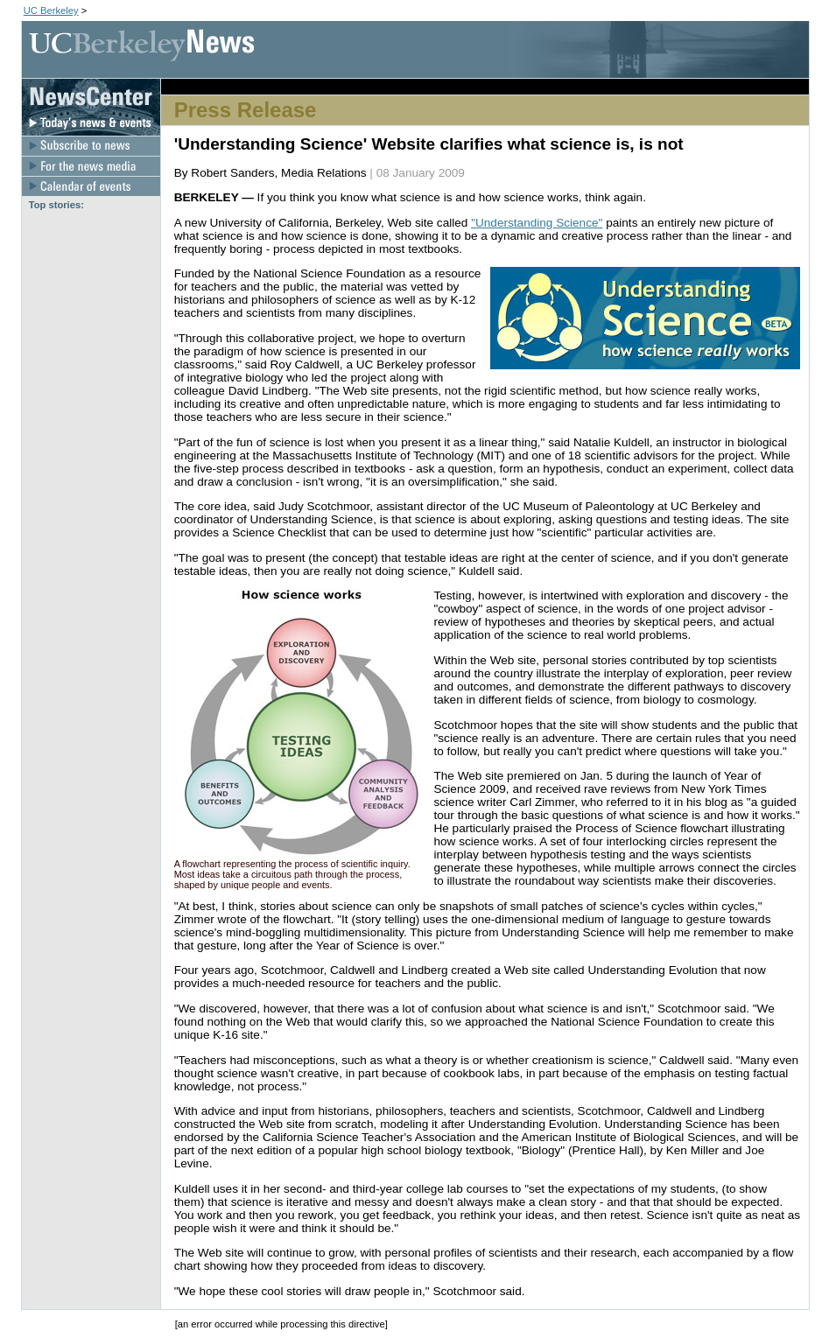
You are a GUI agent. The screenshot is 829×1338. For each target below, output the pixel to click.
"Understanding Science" (536, 222)
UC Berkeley (51, 10)
